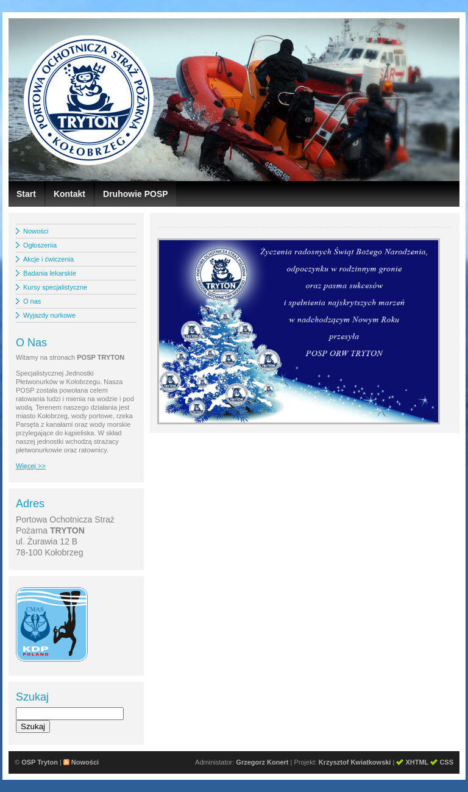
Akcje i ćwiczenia (48, 259)
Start (26, 194)
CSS (446, 762)
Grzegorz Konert (262, 762)
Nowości (36, 231)
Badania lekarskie (49, 273)
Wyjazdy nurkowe (49, 315)
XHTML (416, 762)
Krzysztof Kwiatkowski (355, 762)
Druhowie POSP (135, 194)
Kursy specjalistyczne (55, 287)
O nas (32, 301)
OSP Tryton (39, 762)
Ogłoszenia (40, 245)
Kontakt (69, 194)
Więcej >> (31, 465)
